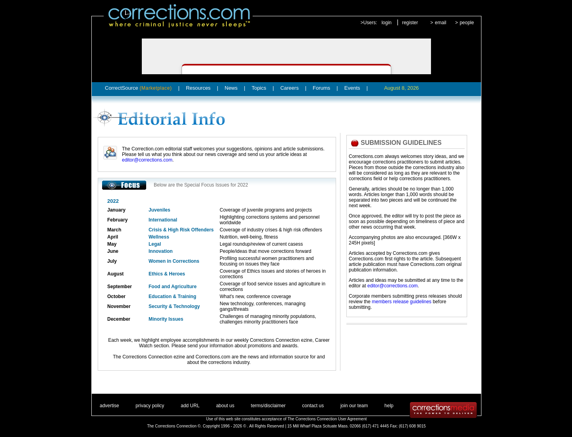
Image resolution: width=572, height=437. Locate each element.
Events (352, 88)
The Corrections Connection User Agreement (327, 419)
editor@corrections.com (147, 160)
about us (225, 405)
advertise (109, 405)
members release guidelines (401, 301)
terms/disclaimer (268, 405)
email (440, 22)
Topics (258, 88)
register (410, 22)
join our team (354, 405)
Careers (289, 88)
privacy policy (149, 405)
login (386, 22)
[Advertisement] (402, 350)
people (467, 22)
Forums (321, 88)
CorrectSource (138, 88)
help (389, 405)
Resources (198, 88)
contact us (313, 405)
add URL (190, 405)
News (231, 88)
